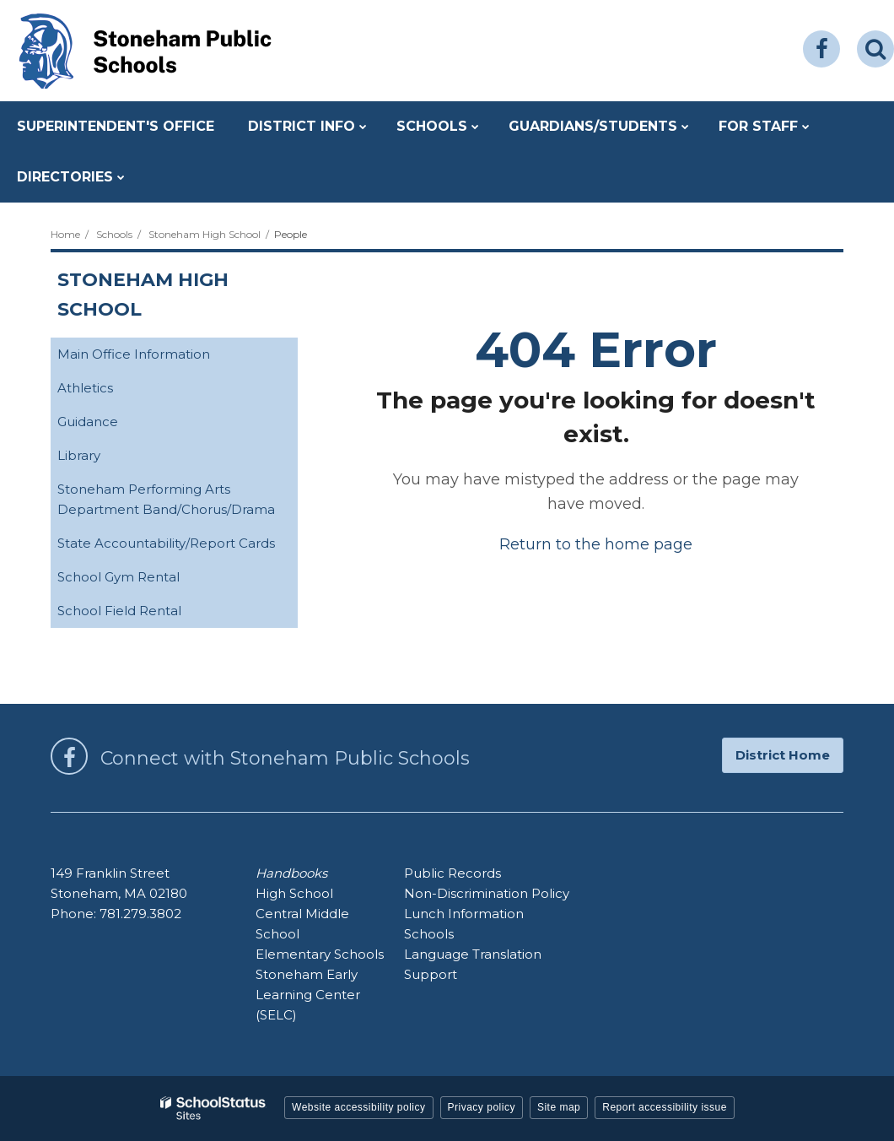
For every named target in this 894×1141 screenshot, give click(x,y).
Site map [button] (558, 1107)
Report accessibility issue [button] (664, 1107)
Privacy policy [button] (481, 1107)
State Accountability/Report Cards (177, 546)
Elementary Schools (320, 954)
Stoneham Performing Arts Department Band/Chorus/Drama (177, 504)
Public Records (452, 873)
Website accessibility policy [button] (359, 1107)
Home (65, 234)
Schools (114, 234)
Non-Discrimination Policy (486, 893)
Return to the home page (595, 544)
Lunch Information (464, 914)
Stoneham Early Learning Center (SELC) (308, 994)
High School (294, 893)
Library (105, 459)
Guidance (114, 425)
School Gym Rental (145, 580)
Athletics (111, 391)
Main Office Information (160, 357)
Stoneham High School (204, 234)
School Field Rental (145, 614)
